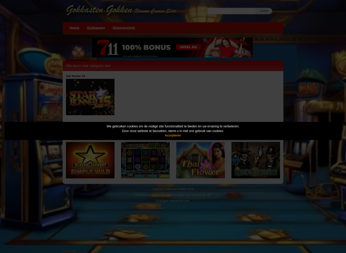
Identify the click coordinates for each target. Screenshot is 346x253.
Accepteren (173, 135)
